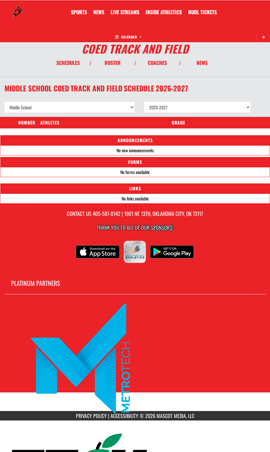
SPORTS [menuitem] (79, 12)
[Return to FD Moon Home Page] (18, 8)
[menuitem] (98, 12)
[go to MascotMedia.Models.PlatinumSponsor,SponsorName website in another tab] (135, 357)
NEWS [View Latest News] (202, 63)
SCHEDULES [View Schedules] (68, 63)
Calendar (128, 36)
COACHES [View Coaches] (157, 63)
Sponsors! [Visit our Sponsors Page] (162, 227)
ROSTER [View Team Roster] (113, 63)
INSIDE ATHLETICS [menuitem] (164, 12)
